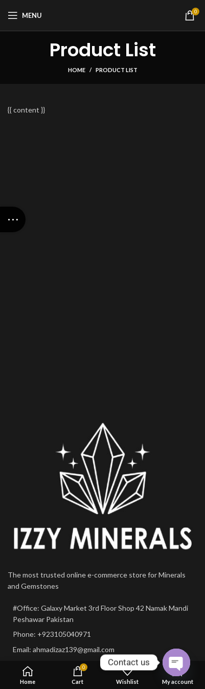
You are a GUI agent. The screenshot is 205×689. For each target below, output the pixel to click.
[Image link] (102, 486)
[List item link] (102, 634)
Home (76, 69)
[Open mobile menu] (25, 15)
